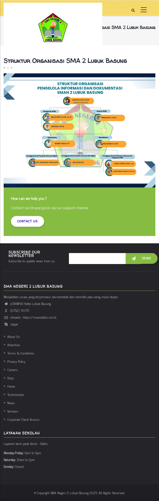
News (11, 402)
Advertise (13, 344)
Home (11, 386)
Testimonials (15, 394)
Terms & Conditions (20, 353)
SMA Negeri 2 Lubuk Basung (69, 492)
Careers (12, 369)
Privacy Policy (16, 361)
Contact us (27, 221)
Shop (10, 378)
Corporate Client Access (23, 419)
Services (12, 411)
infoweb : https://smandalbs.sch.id (30, 317)
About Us (13, 336)
